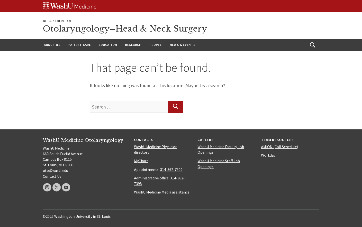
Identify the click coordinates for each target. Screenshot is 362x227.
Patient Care (79, 45)
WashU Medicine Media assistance (162, 192)
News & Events (183, 45)
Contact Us (52, 176)
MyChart (141, 160)
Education (108, 45)
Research (133, 45)
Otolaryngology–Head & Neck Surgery (125, 29)
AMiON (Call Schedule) (279, 146)
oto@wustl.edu (55, 170)
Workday (268, 155)
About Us (52, 45)
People (156, 45)
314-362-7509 (171, 169)
